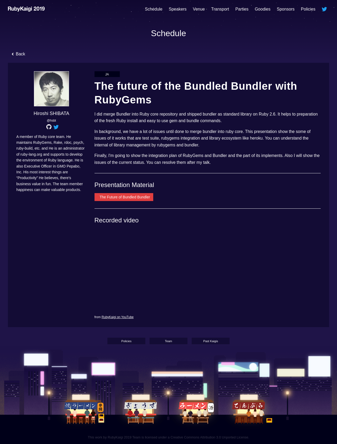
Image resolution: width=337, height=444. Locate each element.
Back (18, 54)
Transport (220, 9)
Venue (199, 9)
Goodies (263, 9)
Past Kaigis (211, 341)
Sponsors (286, 9)
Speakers (178, 9)
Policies (308, 9)
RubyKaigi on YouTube (118, 317)
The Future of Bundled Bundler (124, 197)
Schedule (153, 9)
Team (168, 341)
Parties (242, 9)
